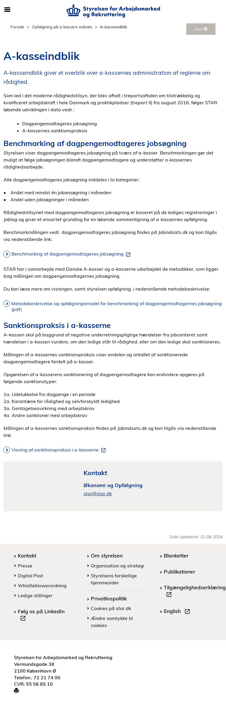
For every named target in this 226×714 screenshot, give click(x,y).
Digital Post (30, 576)
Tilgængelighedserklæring (195, 591)
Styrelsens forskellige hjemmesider (114, 579)
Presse (25, 566)
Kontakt (27, 555)
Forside (17, 26)
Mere (201, 29)
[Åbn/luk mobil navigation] (7, 10)
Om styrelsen (107, 555)
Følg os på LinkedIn (41, 615)
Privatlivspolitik (109, 598)
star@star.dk (98, 493)
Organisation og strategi (117, 566)
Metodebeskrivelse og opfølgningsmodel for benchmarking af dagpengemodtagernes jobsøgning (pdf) (116, 306)
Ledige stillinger (35, 595)
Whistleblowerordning (42, 585)
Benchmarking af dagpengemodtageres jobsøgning (72, 254)
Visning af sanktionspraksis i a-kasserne (59, 450)
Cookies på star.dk (111, 608)
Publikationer (179, 571)
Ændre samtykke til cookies (112, 621)
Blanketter (176, 555)
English (178, 612)
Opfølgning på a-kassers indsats (62, 26)
